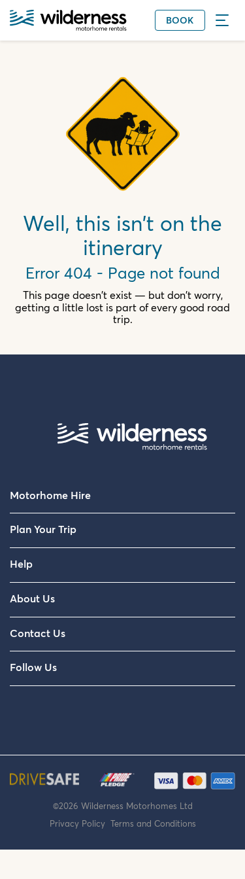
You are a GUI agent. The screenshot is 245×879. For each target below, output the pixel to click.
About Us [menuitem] (32, 599)
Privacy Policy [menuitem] (80, 823)
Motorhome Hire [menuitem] (50, 496)
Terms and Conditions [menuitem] (153, 823)
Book (180, 21)
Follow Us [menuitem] (33, 668)
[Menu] (226, 20)
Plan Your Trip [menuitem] (43, 530)
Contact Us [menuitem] (37, 634)
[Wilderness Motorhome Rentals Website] (68, 21)
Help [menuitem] (21, 564)
